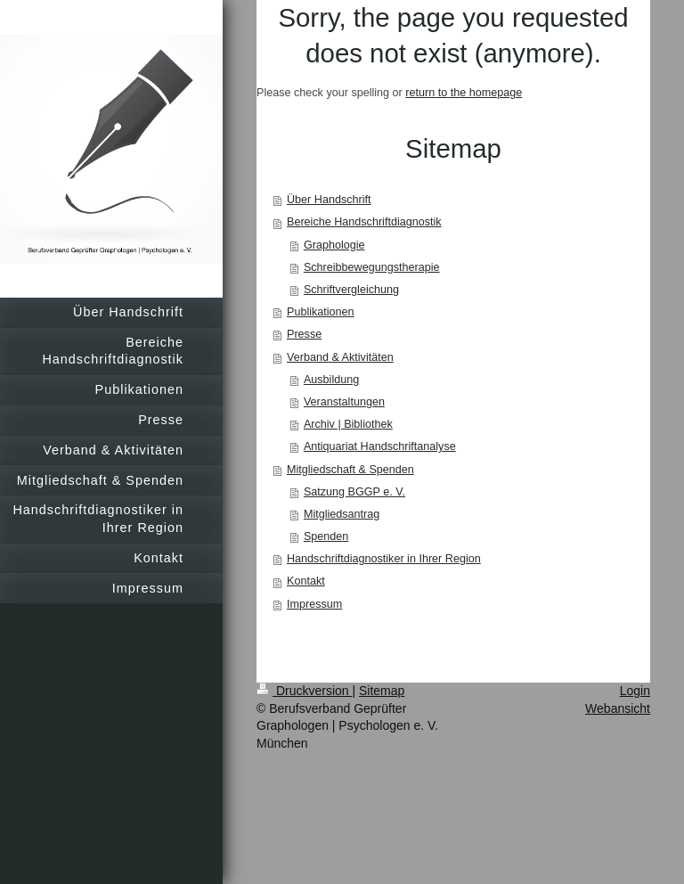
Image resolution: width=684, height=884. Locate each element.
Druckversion (304, 690)
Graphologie (334, 245)
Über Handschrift (329, 199)
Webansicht (617, 708)
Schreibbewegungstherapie (372, 267)
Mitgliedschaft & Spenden (350, 469)
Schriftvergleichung (351, 289)
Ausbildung (331, 379)
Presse (304, 334)
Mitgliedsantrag (341, 514)
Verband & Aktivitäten (340, 357)
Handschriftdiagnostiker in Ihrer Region (384, 558)
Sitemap (381, 690)
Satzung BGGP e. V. (354, 492)
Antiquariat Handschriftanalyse (380, 446)
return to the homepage (463, 92)
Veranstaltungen (344, 402)
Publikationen (320, 312)
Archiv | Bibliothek (348, 424)
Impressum (314, 604)
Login (635, 690)
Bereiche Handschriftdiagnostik (364, 222)
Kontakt (306, 581)
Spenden (326, 536)
